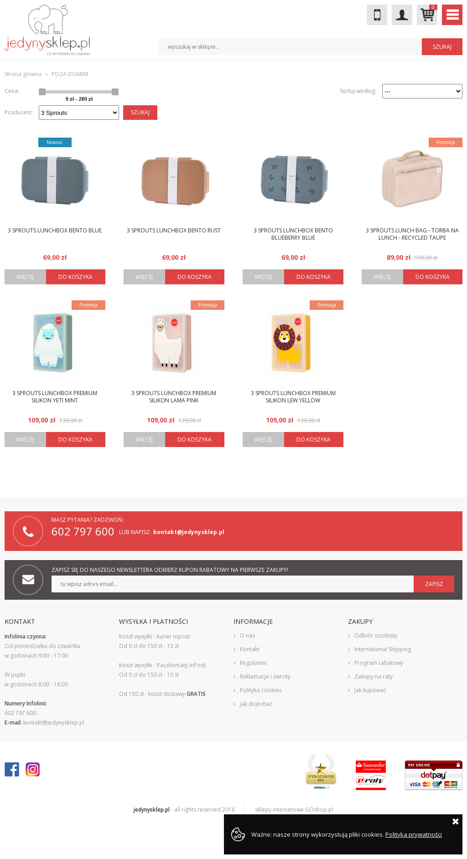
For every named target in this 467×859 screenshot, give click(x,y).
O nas (247, 635)
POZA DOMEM (70, 74)
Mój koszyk (433, 7)
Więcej (25, 277)
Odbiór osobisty (375, 635)
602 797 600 (377, 15)
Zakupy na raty (373, 676)
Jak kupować (370, 690)
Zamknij (455, 821)
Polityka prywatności (413, 834)
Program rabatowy (378, 663)
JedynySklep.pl (47, 30)
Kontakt (249, 649)
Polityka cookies (260, 690)
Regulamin (253, 663)
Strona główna (23, 74)
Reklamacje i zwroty (265, 676)
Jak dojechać (256, 704)
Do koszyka (75, 277)
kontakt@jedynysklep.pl (188, 532)
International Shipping (382, 649)
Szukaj (140, 112)
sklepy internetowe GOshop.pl (294, 809)
